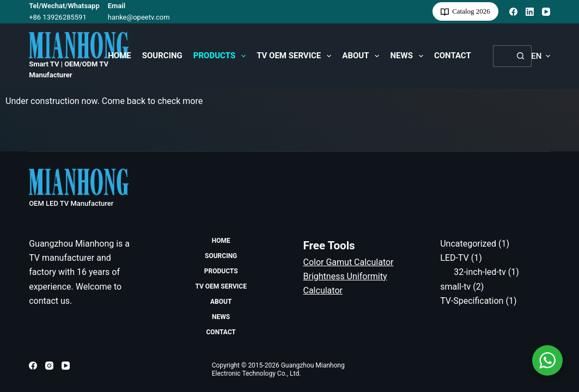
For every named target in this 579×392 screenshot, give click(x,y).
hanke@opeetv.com (139, 17)
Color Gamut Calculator (348, 262)
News (408, 56)
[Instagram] (49, 366)
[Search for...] (501, 56)
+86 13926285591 (58, 17)
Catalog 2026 (465, 11)
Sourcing (162, 55)
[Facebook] (513, 12)
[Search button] (521, 56)
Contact (452, 55)
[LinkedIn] (530, 12)
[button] (540, 56)
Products (221, 56)
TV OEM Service (296, 56)
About (362, 56)
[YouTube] (546, 12)
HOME (119, 55)
